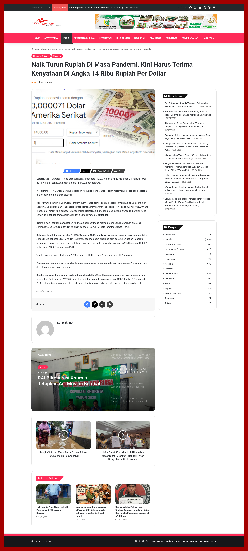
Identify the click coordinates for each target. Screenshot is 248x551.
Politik (168, 283)
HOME (37, 38)
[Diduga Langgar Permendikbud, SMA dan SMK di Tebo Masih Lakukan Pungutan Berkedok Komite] (93, 494)
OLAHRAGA (155, 38)
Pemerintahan (171, 273)
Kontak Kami (210, 541)
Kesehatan (170, 254)
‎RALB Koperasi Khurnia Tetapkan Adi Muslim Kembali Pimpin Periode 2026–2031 (106, 7)
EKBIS (66, 38)
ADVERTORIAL (51, 38)
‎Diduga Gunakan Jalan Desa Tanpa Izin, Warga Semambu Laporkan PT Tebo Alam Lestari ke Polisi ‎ (187, 146)
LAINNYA (207, 38)
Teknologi (169, 298)
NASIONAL (139, 38)
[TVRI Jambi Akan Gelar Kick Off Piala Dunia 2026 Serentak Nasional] (53, 494)
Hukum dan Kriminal (174, 249)
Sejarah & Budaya (173, 293)
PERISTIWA (171, 38)
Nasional (57, 56)
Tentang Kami (157, 541)
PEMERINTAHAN (190, 38)
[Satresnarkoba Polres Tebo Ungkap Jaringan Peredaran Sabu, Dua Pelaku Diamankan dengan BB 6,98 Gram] (132, 494)
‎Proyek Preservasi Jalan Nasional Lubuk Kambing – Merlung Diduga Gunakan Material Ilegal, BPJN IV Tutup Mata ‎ (186, 166)
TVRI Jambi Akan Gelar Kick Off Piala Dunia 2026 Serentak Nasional (52, 510)
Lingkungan (170, 259)
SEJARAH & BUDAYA (84, 38)
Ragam (168, 288)
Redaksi (169, 541)
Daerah (43, 367)
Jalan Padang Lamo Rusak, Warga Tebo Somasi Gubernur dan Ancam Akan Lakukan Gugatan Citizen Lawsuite (188, 178)
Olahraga (169, 268)
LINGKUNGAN (123, 38)
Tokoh (168, 303)
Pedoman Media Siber (192, 541)
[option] (93, 379)
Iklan (177, 541)
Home (35, 49)
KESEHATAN (105, 38)
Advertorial (170, 234)
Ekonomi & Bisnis (49, 49)
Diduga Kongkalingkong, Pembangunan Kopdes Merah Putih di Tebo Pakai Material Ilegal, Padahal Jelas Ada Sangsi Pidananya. (187, 202)
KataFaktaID (65, 322)
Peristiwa (169, 278)
